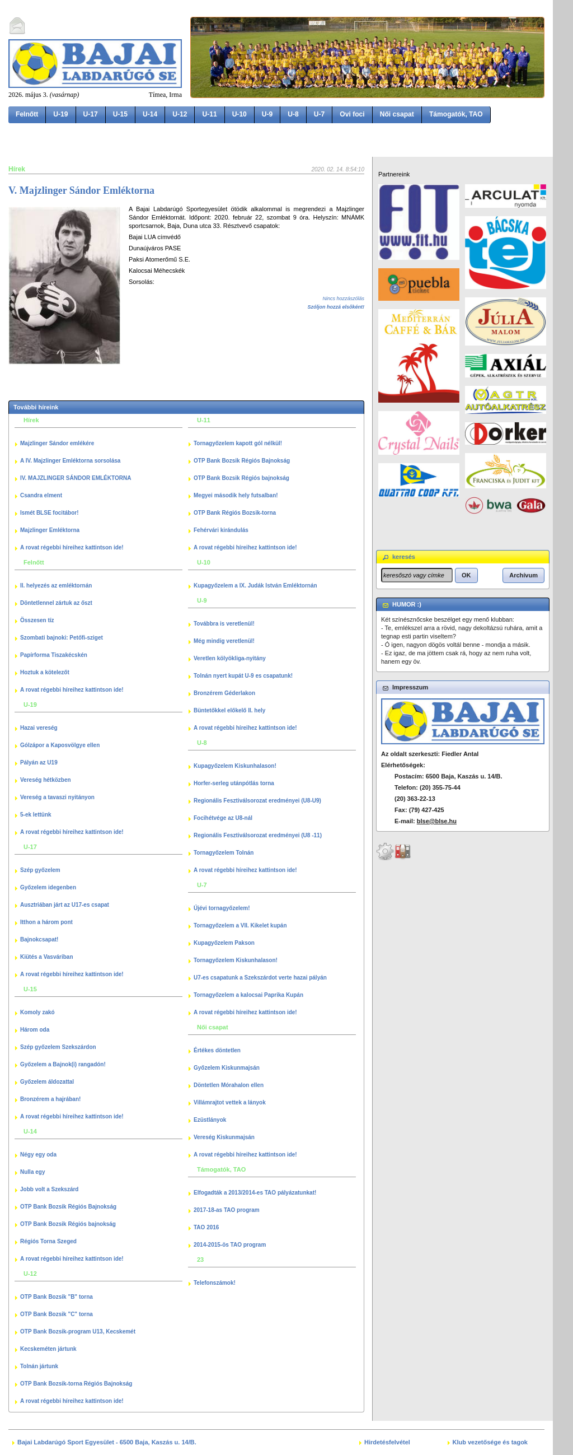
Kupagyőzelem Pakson (224, 943)
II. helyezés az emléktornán (56, 585)
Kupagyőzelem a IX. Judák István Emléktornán (255, 585)
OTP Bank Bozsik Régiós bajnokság (68, 1224)
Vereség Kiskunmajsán (224, 1137)
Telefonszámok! (215, 1283)
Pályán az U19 (39, 762)
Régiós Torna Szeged (48, 1241)
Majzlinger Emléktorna (49, 530)
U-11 (209, 114)
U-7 (319, 114)
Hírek (16, 169)
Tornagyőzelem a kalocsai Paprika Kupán (248, 995)
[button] (466, 575)
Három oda (34, 1030)
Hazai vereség (39, 728)
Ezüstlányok (210, 1120)
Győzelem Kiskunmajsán (227, 1068)
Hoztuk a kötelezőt (44, 672)
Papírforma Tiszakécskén (53, 655)
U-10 (239, 114)
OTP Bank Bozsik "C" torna (56, 1314)
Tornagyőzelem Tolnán (223, 853)
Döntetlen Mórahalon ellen (229, 1085)
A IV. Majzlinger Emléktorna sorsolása (70, 461)
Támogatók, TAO (456, 114)
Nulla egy (32, 1172)
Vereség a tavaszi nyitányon (57, 797)
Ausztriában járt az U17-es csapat (64, 905)
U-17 (90, 114)
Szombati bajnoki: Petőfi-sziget (61, 638)
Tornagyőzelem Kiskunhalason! (236, 960)
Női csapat (397, 114)
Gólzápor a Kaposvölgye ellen (60, 745)
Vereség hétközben (45, 780)
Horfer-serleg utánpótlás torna (234, 783)
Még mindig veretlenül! (224, 641)
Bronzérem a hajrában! (50, 1099)
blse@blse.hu (437, 821)
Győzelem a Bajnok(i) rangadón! (63, 1064)
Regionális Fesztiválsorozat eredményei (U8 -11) (258, 835)
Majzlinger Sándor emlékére (57, 443)
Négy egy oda (38, 1154)
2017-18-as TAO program (227, 1210)
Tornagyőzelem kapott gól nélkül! (238, 443)
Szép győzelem (40, 870)
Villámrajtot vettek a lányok (230, 1102)
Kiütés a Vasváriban (46, 957)
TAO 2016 (206, 1227)
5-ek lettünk (35, 815)
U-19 (60, 114)
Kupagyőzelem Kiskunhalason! (235, 766)
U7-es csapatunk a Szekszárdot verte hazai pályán (260, 977)
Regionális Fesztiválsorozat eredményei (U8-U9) (257, 801)
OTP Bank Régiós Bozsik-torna (235, 513)
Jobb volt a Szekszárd (49, 1189)
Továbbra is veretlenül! (224, 624)
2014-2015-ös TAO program (230, 1245)
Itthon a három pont (46, 922)
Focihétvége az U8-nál (223, 818)
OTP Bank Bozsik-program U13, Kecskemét (77, 1331)
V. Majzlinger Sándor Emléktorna (81, 190)
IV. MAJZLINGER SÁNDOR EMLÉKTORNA (75, 478)
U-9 (267, 114)
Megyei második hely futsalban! (236, 495)
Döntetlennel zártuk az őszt (56, 603)
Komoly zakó (37, 1012)
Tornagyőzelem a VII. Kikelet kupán (240, 925)
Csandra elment (41, 495)
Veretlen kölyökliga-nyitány (230, 658)
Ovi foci (352, 114)
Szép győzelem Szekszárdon (58, 1047)
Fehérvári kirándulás (221, 530)
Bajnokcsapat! (39, 939)
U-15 (120, 114)
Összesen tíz (37, 620)
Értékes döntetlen (217, 1050)
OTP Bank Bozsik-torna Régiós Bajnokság (76, 1384)
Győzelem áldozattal (47, 1082)
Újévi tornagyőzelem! (222, 908)
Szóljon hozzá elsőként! (335, 307)
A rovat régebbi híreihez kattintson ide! (72, 547)
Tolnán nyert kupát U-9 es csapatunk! (243, 676)
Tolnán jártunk (39, 1366)
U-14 (150, 114)
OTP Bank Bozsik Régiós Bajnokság (68, 1207)
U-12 (179, 114)
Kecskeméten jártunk (48, 1349)
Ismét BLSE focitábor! (49, 513)
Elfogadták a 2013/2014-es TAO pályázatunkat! (255, 1193)
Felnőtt (27, 114)
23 (200, 1259)
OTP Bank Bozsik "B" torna (56, 1297)
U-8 (293, 114)
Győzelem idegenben (48, 887)
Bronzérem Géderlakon (224, 693)
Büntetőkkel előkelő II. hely (229, 710)
